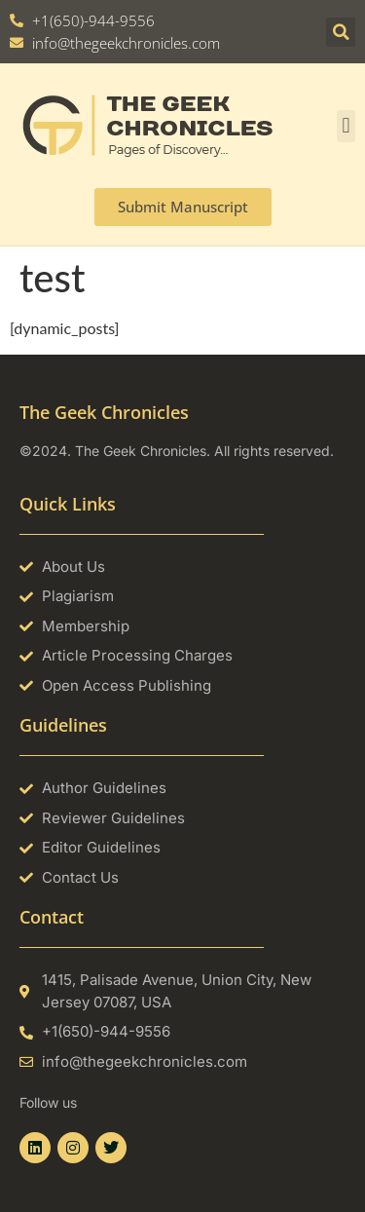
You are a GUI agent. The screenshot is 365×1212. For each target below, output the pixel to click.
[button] (340, 32)
